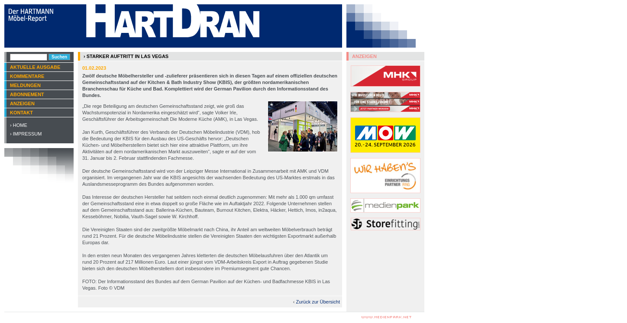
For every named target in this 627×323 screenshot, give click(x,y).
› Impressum (26, 133)
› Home (18, 125)
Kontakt (21, 112)
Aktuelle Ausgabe (35, 67)
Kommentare (27, 76)
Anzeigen (22, 103)
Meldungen (25, 85)
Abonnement (27, 94)
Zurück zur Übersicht (318, 301)
